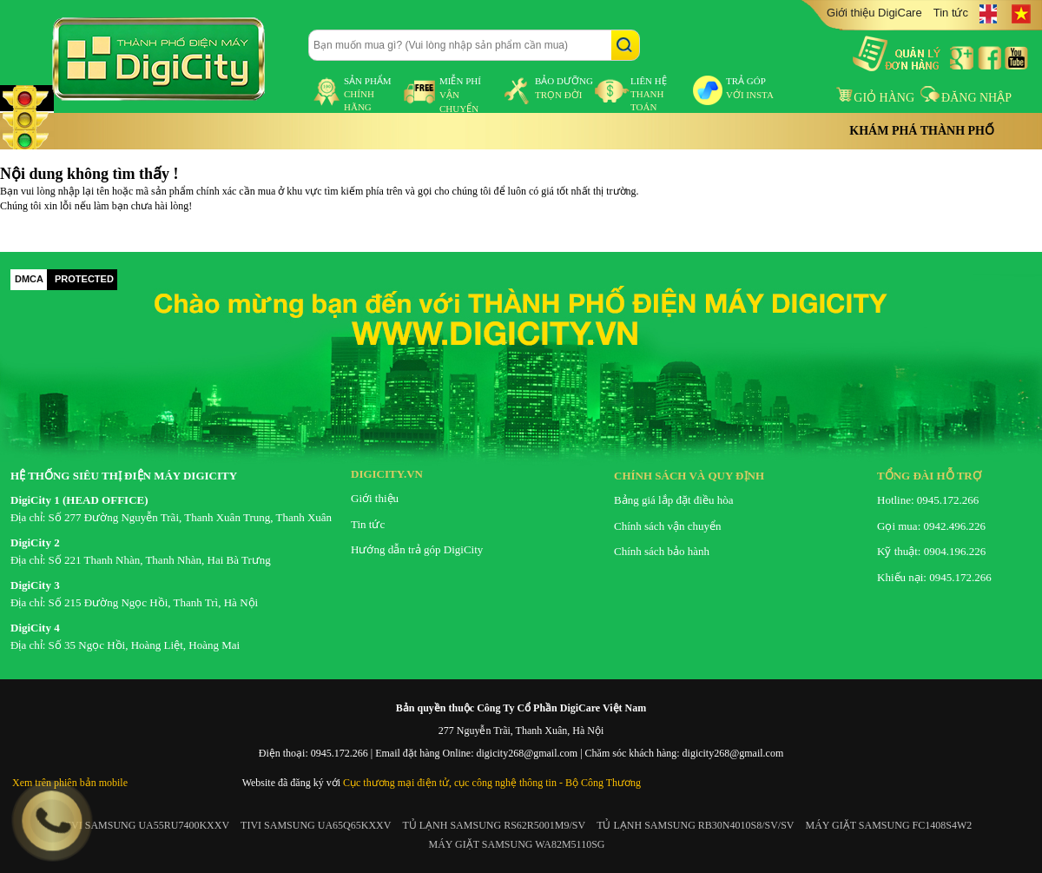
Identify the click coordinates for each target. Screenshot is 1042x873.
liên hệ (648, 94)
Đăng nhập (966, 97)
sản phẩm (368, 94)
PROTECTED (84, 279)
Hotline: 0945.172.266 (928, 499)
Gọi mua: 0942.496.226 (931, 525)
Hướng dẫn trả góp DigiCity (417, 549)
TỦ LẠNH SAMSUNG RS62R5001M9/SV (493, 825)
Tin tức (950, 12)
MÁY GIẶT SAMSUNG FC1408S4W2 (889, 825)
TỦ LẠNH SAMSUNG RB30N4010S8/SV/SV (695, 825)
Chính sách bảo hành (661, 551)
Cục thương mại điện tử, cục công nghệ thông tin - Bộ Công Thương (492, 783)
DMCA (29, 279)
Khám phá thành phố (921, 130)
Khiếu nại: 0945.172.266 (934, 577)
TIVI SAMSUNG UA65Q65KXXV (316, 825)
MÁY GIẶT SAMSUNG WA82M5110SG (516, 844)
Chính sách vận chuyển (667, 525)
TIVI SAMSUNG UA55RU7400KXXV (145, 825)
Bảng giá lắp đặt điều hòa (673, 499)
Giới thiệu (375, 498)
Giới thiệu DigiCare (874, 12)
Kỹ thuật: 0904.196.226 (931, 551)
